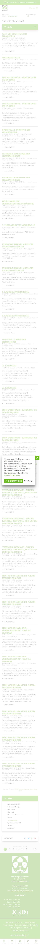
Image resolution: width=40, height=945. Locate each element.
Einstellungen (28, 481)
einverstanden (13, 481)
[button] (37, 458)
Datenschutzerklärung (12, 475)
